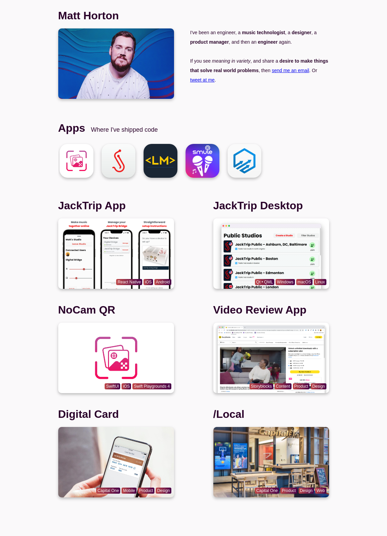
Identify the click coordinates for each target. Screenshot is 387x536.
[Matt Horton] (76, 161)
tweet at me (202, 80)
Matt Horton (88, 15)
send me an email (290, 70)
